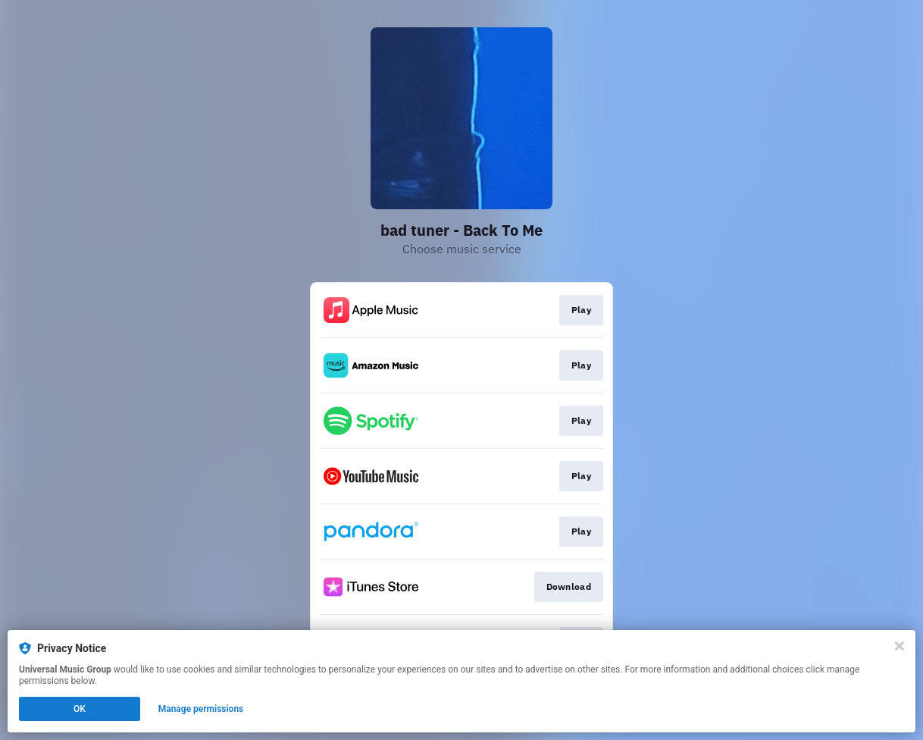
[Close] (899, 646)
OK (80, 709)
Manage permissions (201, 709)
